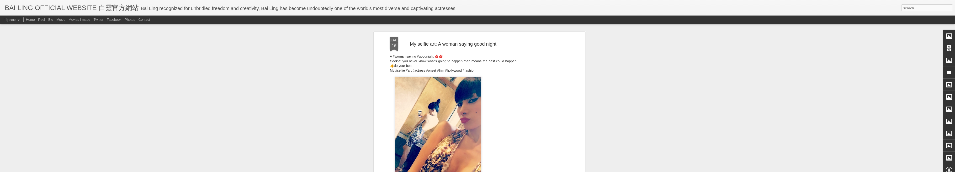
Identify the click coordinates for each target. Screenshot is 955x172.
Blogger (507, 168)
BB (476, 42)
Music (60, 20)
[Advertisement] (453, 73)
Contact (144, 20)
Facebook (114, 20)
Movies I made (79, 20)
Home (30, 20)
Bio (50, 20)
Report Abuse (521, 168)
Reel (41, 20)
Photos (130, 20)
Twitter (98, 20)
